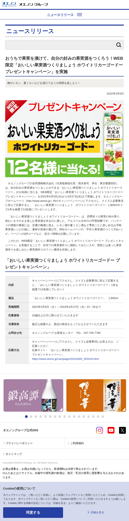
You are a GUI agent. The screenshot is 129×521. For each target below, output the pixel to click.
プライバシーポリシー (19, 443)
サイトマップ (14, 454)
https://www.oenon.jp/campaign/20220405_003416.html (65, 358)
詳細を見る (97, 512)
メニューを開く (124, 4)
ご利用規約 (77, 443)
